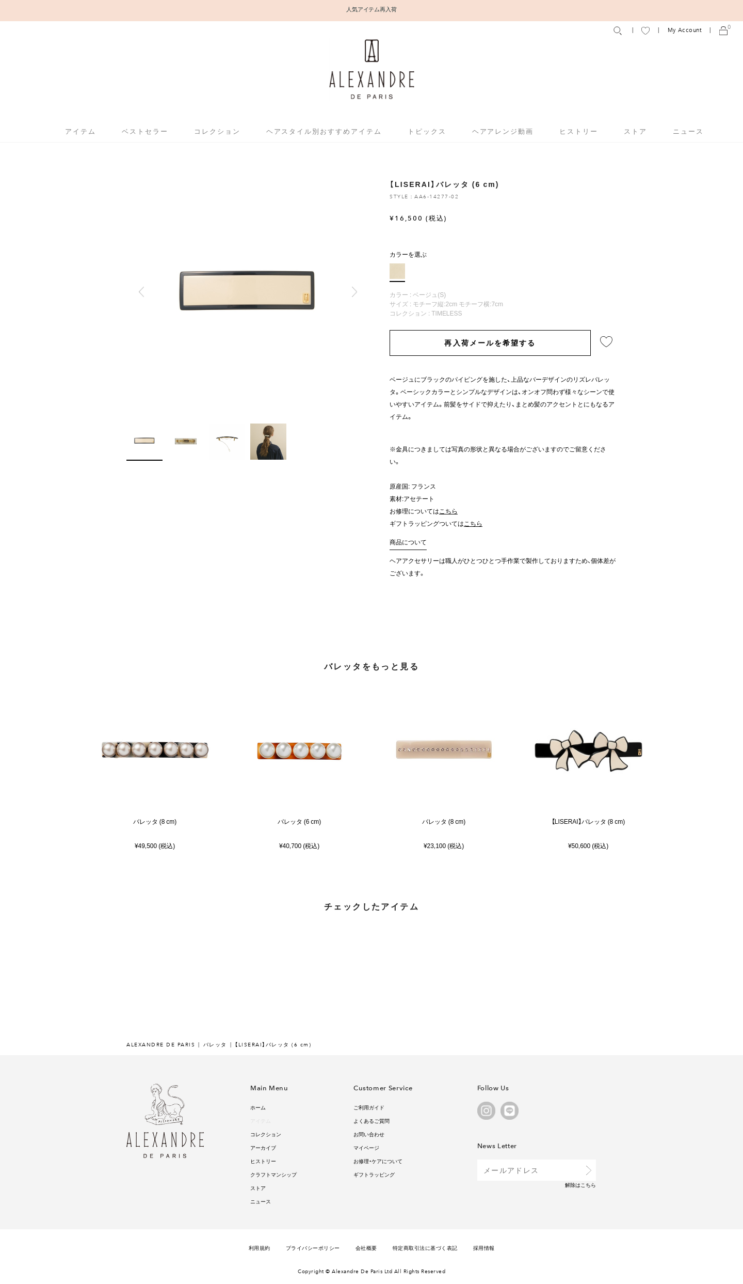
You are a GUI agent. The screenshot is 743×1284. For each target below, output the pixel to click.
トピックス (427, 131)
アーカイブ (263, 1147)
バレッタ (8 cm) (155, 821)
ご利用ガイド (368, 1107)
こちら (588, 1184)
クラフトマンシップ (273, 1174)
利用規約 (259, 1247)
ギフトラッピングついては (436, 523)
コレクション (265, 1134)
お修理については (424, 510)
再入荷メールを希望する (490, 342)
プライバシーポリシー (313, 1247)
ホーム (258, 1107)
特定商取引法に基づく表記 (425, 1247)
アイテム (260, 1120)
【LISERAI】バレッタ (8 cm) (588, 821)
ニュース (688, 131)
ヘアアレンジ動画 (503, 131)
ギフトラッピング (374, 1174)
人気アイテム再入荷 (371, 9)
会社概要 (366, 1247)
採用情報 (484, 1247)
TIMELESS (446, 313)
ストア (635, 131)
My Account (685, 30)
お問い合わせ (368, 1134)
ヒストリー (578, 131)
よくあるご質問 (371, 1120)
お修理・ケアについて (377, 1161)
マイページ (366, 1147)
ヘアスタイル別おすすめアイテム (324, 131)
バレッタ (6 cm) (299, 821)
